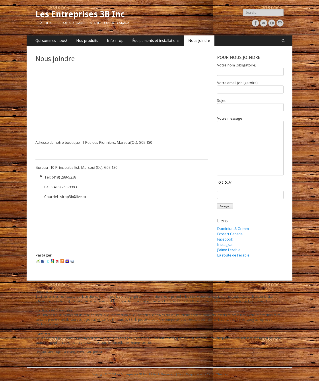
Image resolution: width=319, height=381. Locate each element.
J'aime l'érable (228, 249)
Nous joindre (199, 40)
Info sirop (115, 40)
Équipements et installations (155, 40)
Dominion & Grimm (233, 228)
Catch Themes (217, 374)
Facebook (225, 239)
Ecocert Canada (230, 233)
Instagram (225, 244)
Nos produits (87, 40)
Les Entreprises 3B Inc (80, 14)
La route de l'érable (233, 255)
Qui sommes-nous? (51, 40)
